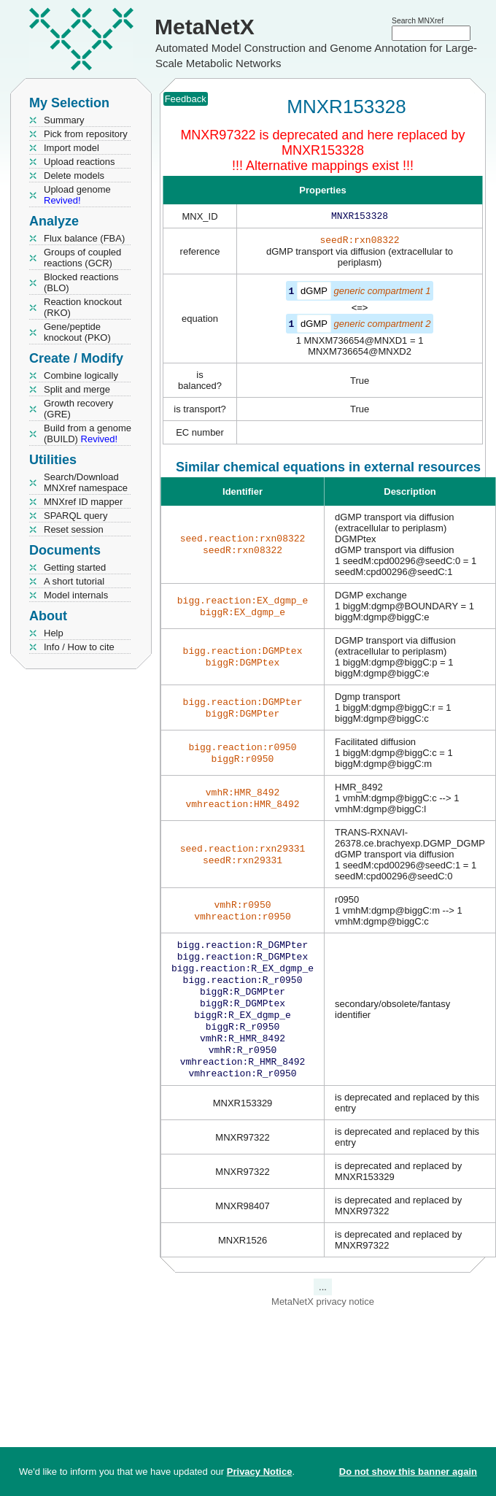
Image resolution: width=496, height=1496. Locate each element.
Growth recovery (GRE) (78, 409)
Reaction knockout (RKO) (83, 307)
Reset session (74, 529)
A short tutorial (74, 581)
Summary (64, 120)
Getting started (75, 567)
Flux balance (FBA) (84, 238)
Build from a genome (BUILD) (87, 433)
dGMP (314, 293)
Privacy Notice (259, 1471)
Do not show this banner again (408, 1471)
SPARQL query (75, 515)
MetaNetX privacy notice (322, 1320)
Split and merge (77, 389)
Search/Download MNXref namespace (86, 482)
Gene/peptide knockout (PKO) (77, 332)
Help (53, 633)
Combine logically (81, 375)
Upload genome (77, 195)
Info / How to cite (79, 646)
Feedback (185, 98)
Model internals (76, 595)
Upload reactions (79, 161)
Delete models (74, 175)
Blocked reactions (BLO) (81, 282)
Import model (71, 147)
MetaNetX (205, 27)
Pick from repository (86, 133)
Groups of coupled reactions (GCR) (82, 258)
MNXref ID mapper (83, 501)
